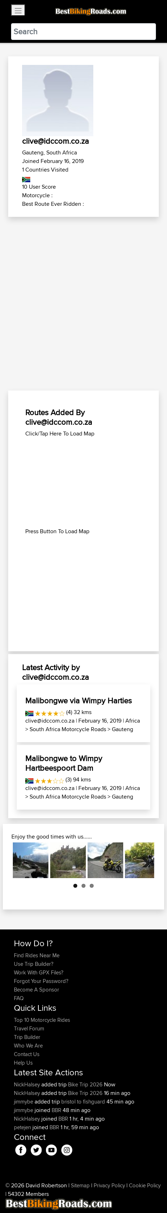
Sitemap (80, 1185)
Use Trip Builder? (33, 964)
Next (143, 860)
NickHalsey (27, 1084)
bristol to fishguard (83, 1101)
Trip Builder (27, 1037)
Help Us (23, 1062)
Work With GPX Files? (38, 972)
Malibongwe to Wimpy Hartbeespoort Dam (63, 763)
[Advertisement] (83, 304)
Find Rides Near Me (36, 955)
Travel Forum (29, 1028)
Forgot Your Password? (41, 981)
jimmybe (24, 1101)
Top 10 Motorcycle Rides (42, 1020)
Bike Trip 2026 (85, 1084)
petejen (23, 1127)
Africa (132, 721)
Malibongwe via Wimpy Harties (78, 700)
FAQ (19, 998)
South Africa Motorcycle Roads (68, 729)
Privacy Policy (109, 1185)
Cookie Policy (145, 1185)
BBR (56, 1110)
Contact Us (27, 1054)
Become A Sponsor (36, 989)
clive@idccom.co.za (49, 721)
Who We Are (28, 1045)
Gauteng (122, 729)
